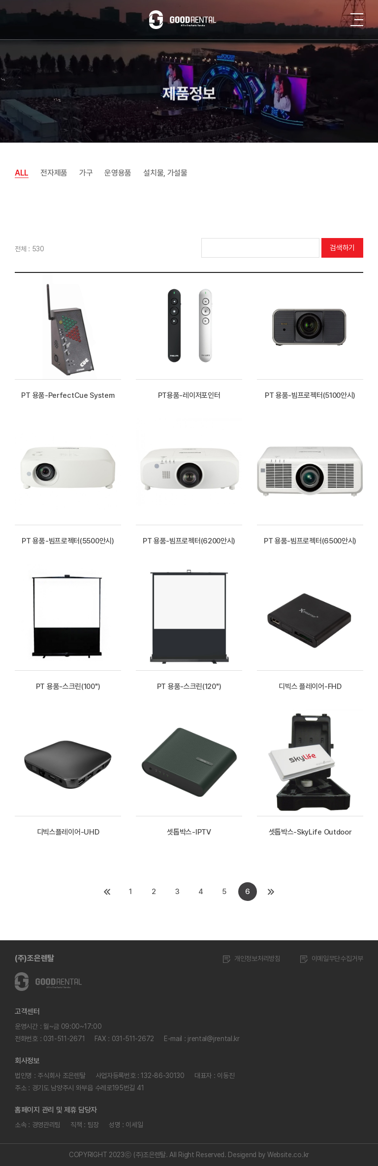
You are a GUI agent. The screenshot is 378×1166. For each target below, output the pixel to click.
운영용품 (117, 173)
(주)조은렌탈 (34, 958)
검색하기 (342, 247)
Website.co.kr (288, 1155)
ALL (22, 173)
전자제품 (53, 173)
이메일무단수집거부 (331, 958)
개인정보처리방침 (252, 958)
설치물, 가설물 (165, 173)
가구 (86, 173)
